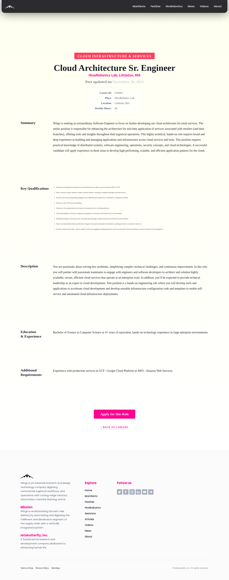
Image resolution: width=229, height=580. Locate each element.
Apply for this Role (114, 414)
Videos (89, 525)
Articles (89, 519)
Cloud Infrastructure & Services (114, 56)
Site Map (55, 568)
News (88, 530)
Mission (26, 507)
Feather (89, 502)
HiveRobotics (93, 507)
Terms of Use (27, 568)
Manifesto (91, 496)
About (88, 536)
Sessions (90, 513)
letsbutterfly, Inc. (34, 535)
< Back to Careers (114, 427)
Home (88, 490)
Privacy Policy (42, 568)
